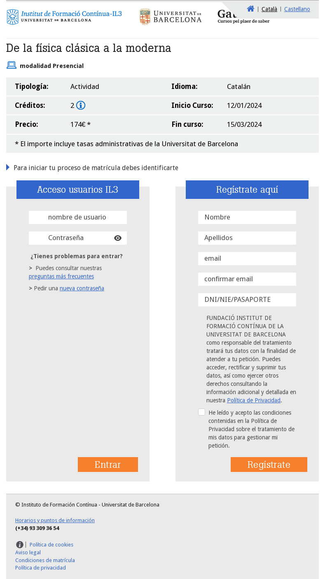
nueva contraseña (82, 288)
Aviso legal (28, 552)
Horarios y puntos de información (55, 520)
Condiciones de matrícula (45, 560)
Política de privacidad (40, 568)
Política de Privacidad (254, 400)
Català (269, 9)
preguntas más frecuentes (61, 276)
